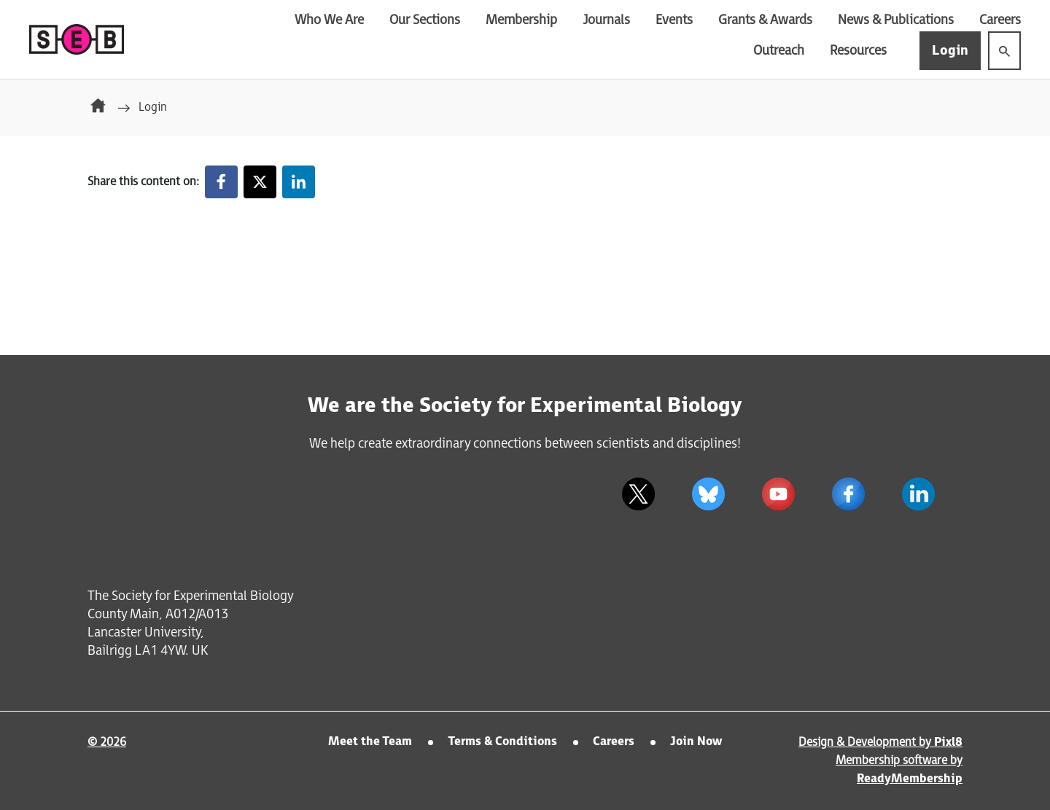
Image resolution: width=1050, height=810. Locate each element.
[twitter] (638, 493)
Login (950, 50)
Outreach (778, 50)
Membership (521, 20)
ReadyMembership (909, 779)
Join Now (696, 742)
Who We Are (329, 20)
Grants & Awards (765, 20)
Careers (1000, 20)
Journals (606, 20)
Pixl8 (948, 742)
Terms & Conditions (502, 742)
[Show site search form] (1004, 50)
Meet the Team (370, 742)
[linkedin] (918, 493)
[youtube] (778, 493)
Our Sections (424, 20)
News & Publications (896, 20)
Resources (858, 50)
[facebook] (848, 493)
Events (674, 20)
